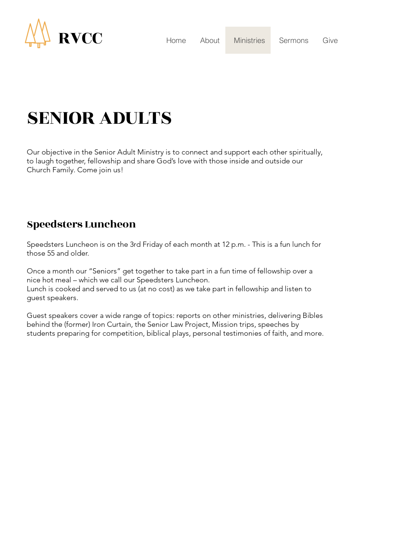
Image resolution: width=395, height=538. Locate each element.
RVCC (80, 38)
